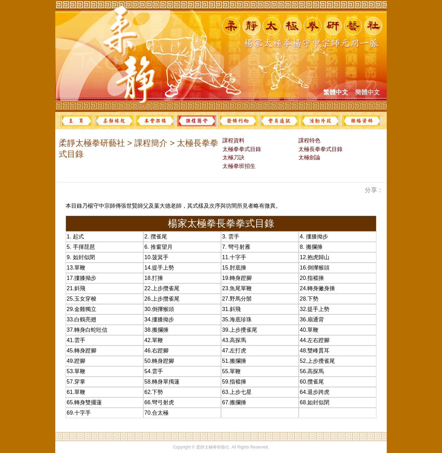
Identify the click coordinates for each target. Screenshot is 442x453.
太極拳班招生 (238, 166)
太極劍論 (308, 157)
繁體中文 (335, 92)
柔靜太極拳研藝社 (92, 143)
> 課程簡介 (146, 143)
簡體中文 (367, 92)
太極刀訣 (232, 157)
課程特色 (308, 140)
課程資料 (232, 140)
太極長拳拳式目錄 (320, 149)
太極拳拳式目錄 (241, 149)
